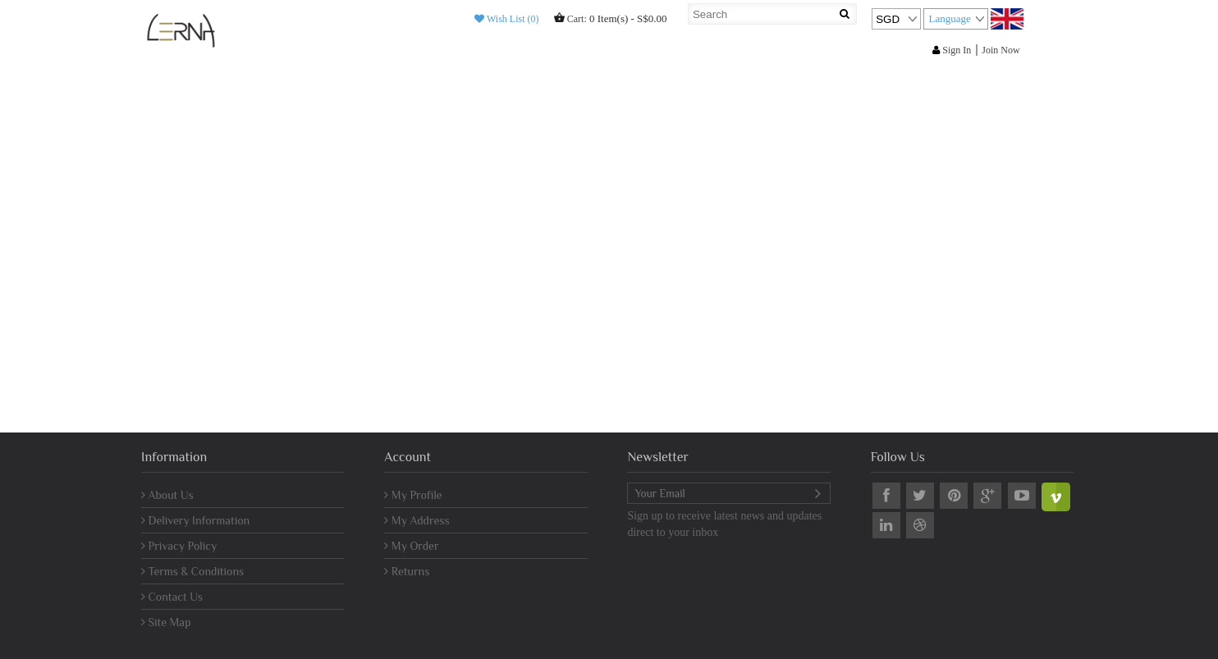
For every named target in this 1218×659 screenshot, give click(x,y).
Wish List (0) (506, 19)
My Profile (413, 494)
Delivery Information (195, 520)
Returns (406, 571)
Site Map (166, 622)
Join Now (1000, 50)
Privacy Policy (179, 545)
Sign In (951, 50)
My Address (416, 520)
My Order (411, 545)
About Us (167, 494)
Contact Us (172, 596)
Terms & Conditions (192, 571)
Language (949, 18)
